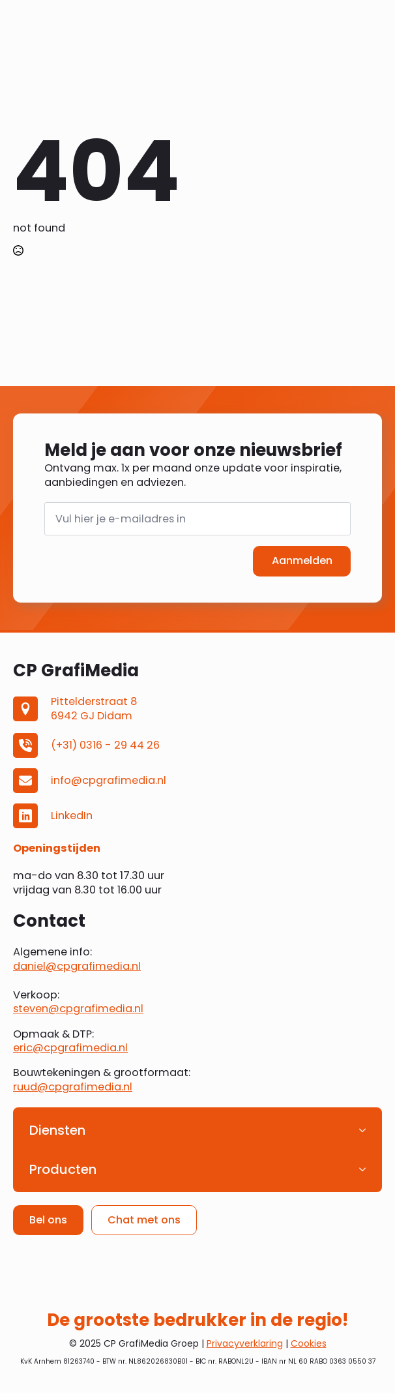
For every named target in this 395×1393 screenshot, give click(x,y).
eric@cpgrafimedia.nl (70, 1047)
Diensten (57, 1130)
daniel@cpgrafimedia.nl (77, 966)
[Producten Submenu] (366, 1169)
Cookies (309, 1343)
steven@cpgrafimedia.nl (78, 1009)
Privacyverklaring (245, 1343)
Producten (62, 1169)
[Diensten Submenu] (366, 1130)
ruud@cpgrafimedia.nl (72, 1086)
